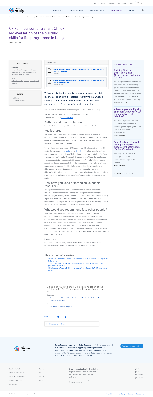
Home (11, 17)
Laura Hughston (20, 100)
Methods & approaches (17, 376)
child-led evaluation (17, 81)
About (131, 3)
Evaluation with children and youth (60, 306)
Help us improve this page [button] (57, 324)
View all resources (122, 173)
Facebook (141, 372)
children (26, 81)
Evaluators (15, 72)
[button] (143, 10)
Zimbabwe (80, 151)
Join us (96, 3)
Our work (112, 3)
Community (13, 384)
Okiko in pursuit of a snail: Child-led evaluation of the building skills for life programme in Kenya (65, 17)
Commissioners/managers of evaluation (24, 70)
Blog (118, 3)
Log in (103, 3)
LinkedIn (140, 378)
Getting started (14, 369)
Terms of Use (140, 394)
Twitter (140, 369)
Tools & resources (15, 380)
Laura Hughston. (67, 117)
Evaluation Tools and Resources (24, 17)
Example (19, 43)
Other (27, 74)
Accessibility (110, 394)
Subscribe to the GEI (78, 382)
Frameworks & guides (16, 373)
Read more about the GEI (130, 346)
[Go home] (18, 10)
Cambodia (66, 151)
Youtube (140, 375)
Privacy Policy (121, 394)
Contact (124, 3)
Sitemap (130, 394)
